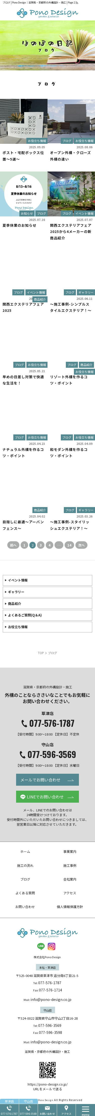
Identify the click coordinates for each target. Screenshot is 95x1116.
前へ (13, 545)
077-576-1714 (50, 989)
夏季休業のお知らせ (19, 225)
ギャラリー (85, 292)
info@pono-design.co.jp (50, 999)
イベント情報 (84, 213)
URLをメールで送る (47, 1089)
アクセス (66, 1114)
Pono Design (45, 1100)
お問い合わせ (47, 1114)
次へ (81, 545)
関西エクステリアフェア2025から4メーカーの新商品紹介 (70, 231)
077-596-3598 (50, 1032)
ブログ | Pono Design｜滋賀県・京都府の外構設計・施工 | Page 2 (39, 2)
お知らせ (27, 213)
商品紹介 (40, 299)
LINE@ (41, 946)
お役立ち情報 (37, 141)
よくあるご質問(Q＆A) (25, 615)
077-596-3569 (51, 754)
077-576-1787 (51, 723)
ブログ (66, 141)
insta (51, 946)
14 (69, 545)
